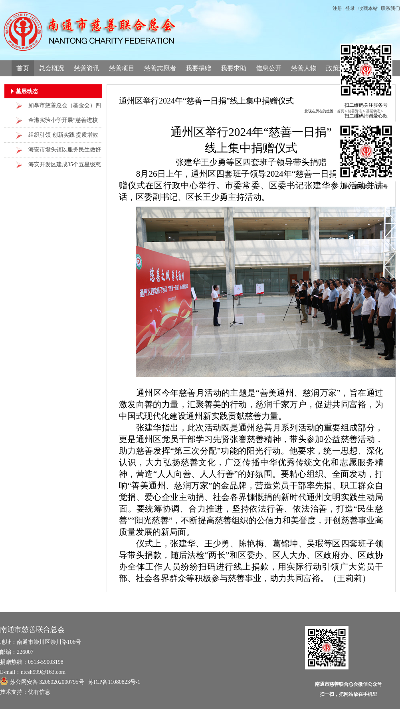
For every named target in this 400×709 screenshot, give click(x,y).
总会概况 (51, 68)
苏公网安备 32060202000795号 (42, 681)
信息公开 (268, 68)
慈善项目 (122, 68)
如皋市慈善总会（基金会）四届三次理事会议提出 (64, 107)
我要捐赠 (198, 68)
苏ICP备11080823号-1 (114, 682)
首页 (22, 68)
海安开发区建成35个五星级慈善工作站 (64, 166)
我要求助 (233, 68)
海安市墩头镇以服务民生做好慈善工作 (64, 152)
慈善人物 (304, 68)
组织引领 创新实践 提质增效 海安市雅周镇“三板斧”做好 (63, 137)
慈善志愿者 (160, 68)
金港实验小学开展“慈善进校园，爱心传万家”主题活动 (63, 122)
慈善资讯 (86, 68)
